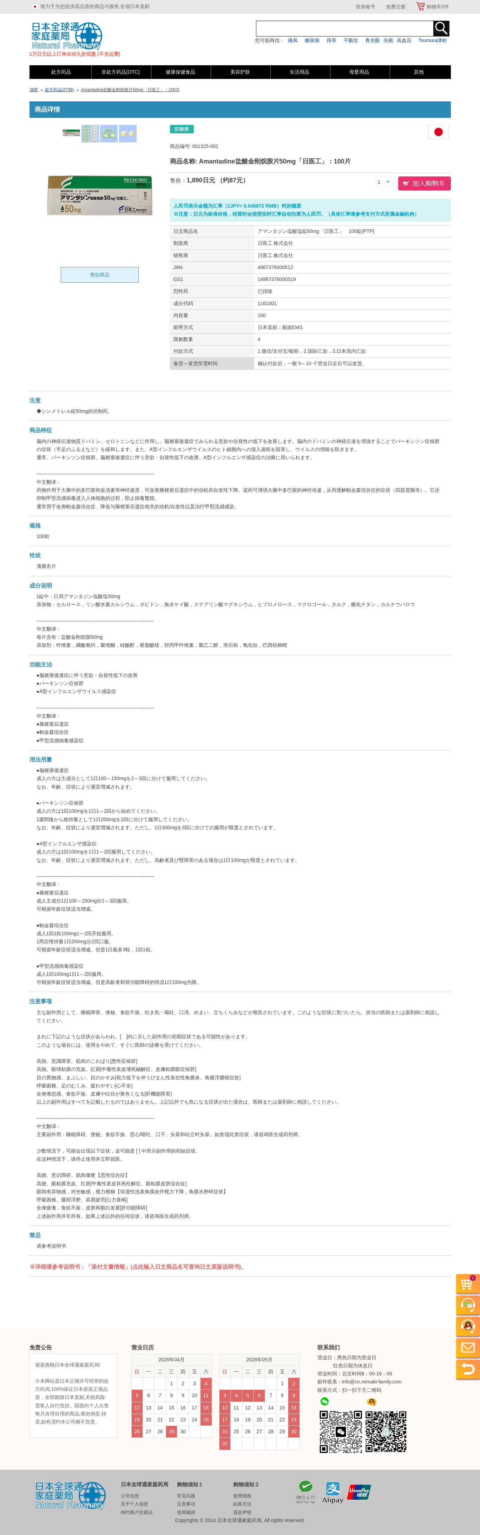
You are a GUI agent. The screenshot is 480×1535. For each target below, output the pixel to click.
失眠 (388, 40)
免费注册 (396, 6)
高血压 (404, 40)
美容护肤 (240, 72)
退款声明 (242, 1512)
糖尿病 (312, 40)
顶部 (33, 89)
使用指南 (242, 1496)
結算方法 (242, 1504)
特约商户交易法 (137, 1512)
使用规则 (186, 1512)
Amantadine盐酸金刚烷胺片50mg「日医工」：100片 (130, 89)
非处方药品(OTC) (120, 72)
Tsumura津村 (433, 40)
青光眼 (372, 40)
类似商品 (100, 274)
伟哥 (331, 40)
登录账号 (365, 6)
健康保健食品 (180, 72)
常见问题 (186, 1496)
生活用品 (299, 72)
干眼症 (350, 40)
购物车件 (438, 6)
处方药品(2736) (59, 89)
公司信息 (130, 1496)
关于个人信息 (134, 1504)
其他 (419, 72)
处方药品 (61, 72)
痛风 (293, 40)
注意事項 (186, 1504)
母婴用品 (359, 72)
